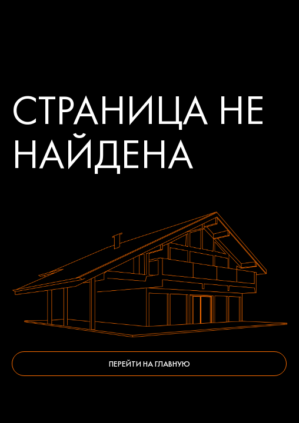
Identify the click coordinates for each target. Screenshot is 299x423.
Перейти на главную (149, 363)
